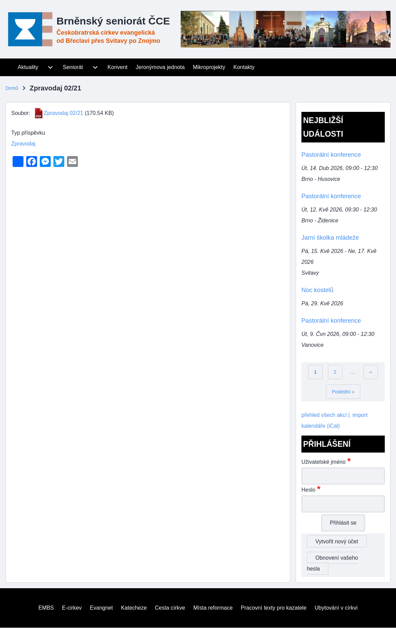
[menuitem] (9, 67)
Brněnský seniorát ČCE (113, 21)
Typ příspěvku (28, 133)
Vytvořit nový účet (336, 541)
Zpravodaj (23, 144)
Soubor (20, 113)
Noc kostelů (317, 290)
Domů (11, 88)
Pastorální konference (331, 154)
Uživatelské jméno (323, 462)
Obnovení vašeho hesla (332, 563)
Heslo (308, 490)
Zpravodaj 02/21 (63, 113)
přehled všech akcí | (325, 415)
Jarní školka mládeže (330, 237)
